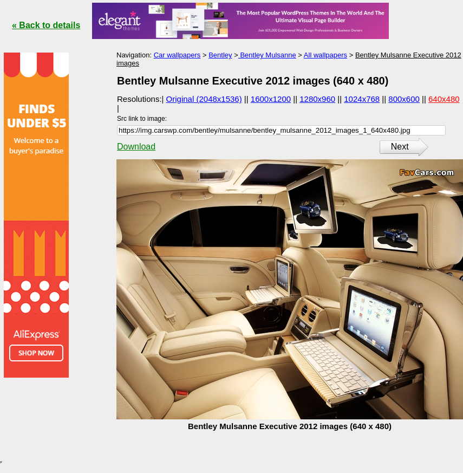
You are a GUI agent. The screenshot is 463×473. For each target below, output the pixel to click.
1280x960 (317, 98)
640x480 (444, 98)
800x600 (404, 98)
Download (136, 146)
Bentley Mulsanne (267, 55)
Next (400, 146)
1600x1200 (271, 98)
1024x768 (362, 98)
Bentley (220, 55)
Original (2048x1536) (204, 98)
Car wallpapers (177, 55)
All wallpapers (325, 55)
